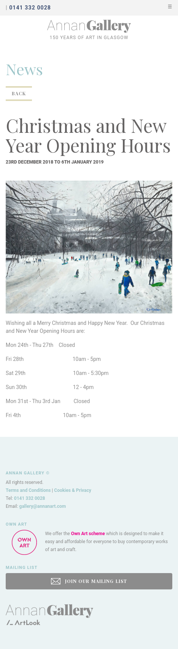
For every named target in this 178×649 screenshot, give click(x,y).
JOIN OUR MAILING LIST (89, 581)
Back (19, 93)
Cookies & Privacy (72, 490)
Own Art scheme (88, 533)
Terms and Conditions (28, 490)
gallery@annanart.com (42, 506)
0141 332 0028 (29, 498)
